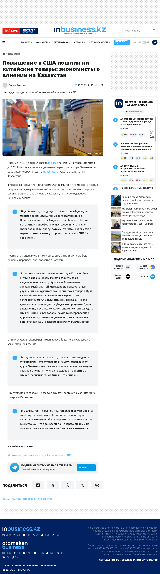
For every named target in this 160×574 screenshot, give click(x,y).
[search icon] (154, 31)
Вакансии (8, 571)
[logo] (80, 31)
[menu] (4, 43)
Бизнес (25, 43)
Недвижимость (98, 43)
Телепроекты (49, 566)
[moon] (148, 43)
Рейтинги (24, 571)
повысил (52, 164)
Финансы (42, 43)
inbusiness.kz (50, 172)
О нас (6, 566)
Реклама (32, 566)
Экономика (61, 43)
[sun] (139, 43)
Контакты (18, 566)
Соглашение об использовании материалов (128, 560)
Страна (78, 43)
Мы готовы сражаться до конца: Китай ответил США (40, 456)
